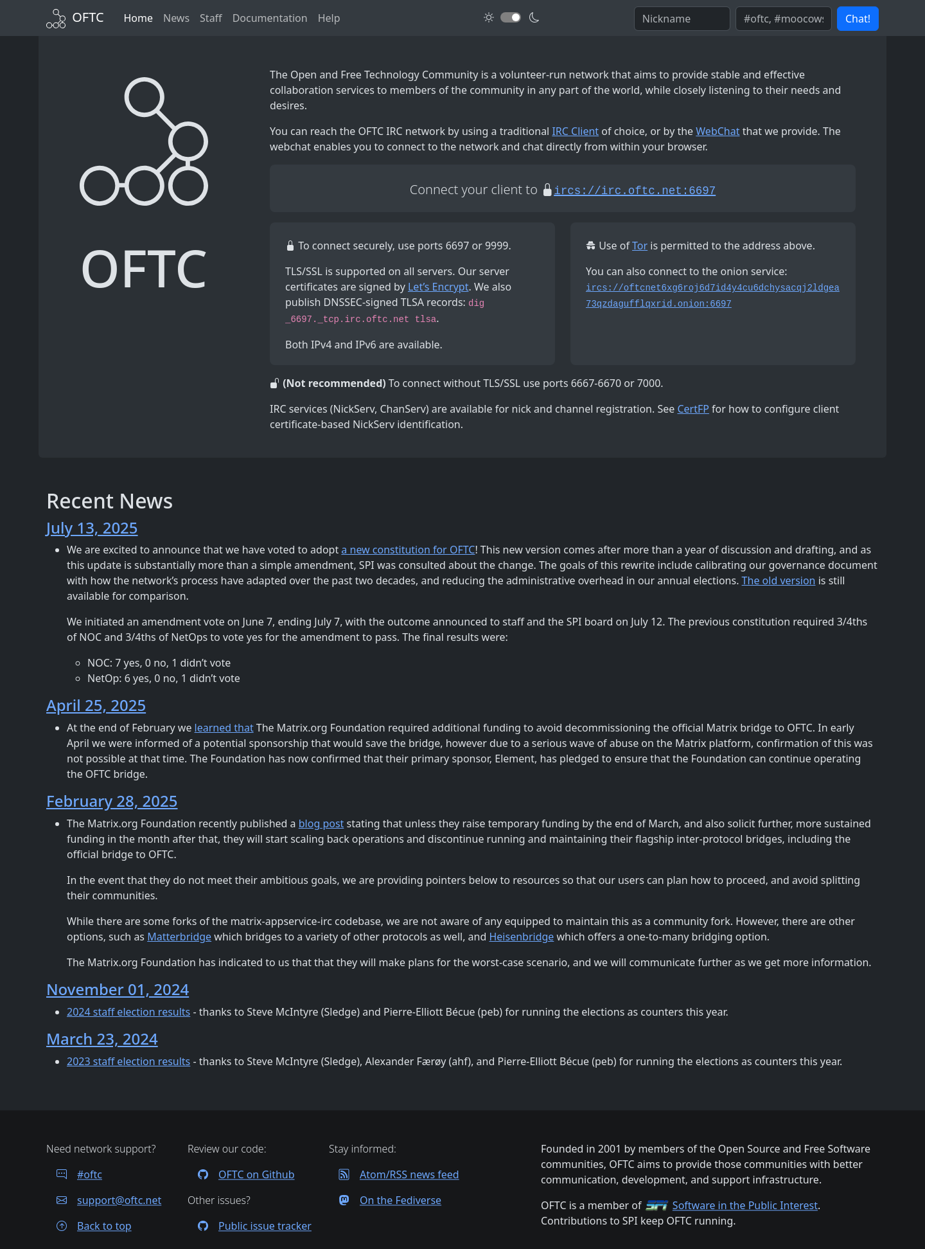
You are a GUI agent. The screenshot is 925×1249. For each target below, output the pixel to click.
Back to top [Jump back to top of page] (89, 1226)
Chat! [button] (857, 19)
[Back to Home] (75, 17)
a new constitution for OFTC (408, 550)
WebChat (717, 131)
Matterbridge (179, 937)
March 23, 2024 (102, 1038)
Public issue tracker (250, 1226)
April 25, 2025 (96, 704)
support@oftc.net (103, 1200)
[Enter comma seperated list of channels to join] (784, 18)
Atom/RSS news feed (394, 1174)
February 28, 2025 (111, 800)
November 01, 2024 (117, 989)
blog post (321, 823)
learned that (224, 728)
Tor (640, 245)
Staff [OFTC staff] (211, 18)
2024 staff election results (128, 1012)
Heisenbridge (521, 937)
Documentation (270, 18)
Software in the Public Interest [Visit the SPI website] (745, 1205)
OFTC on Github (241, 1174)
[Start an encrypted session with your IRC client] (635, 189)
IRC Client (575, 131)
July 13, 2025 (92, 527)
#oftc (74, 1174)
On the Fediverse (385, 1200)
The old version (779, 580)
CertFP (693, 409)
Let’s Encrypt (438, 287)
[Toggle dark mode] (510, 17)
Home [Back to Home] (138, 18)
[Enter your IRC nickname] (682, 18)
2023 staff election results (128, 1061)
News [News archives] (176, 18)
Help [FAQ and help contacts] (329, 18)
